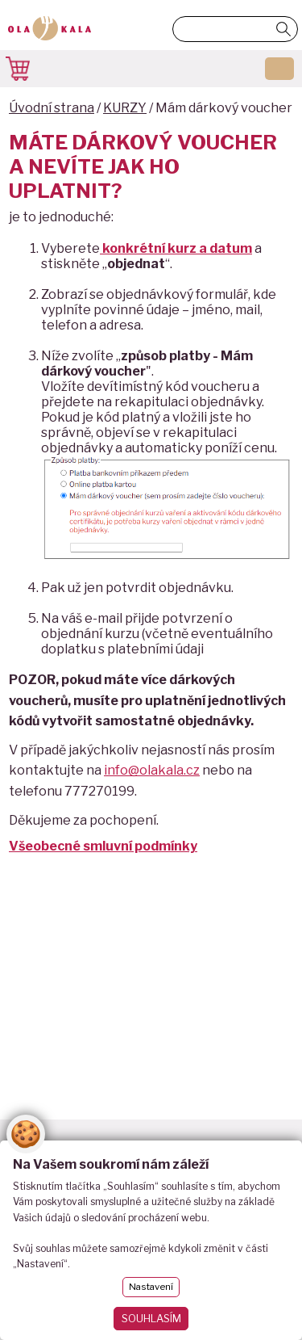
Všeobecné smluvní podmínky (103, 846)
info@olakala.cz (152, 770)
